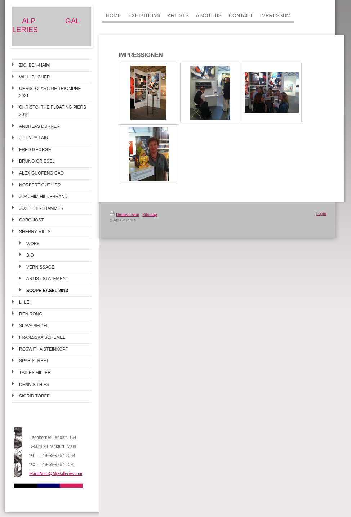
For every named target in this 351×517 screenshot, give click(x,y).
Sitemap (149, 214)
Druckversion (124, 214)
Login (321, 213)
